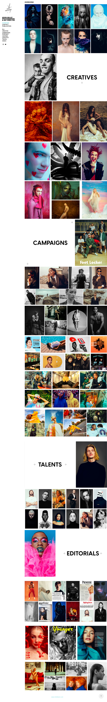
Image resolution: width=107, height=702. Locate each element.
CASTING (5, 36)
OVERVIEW (5, 23)
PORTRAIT (5, 34)
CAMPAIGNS (6, 33)
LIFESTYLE (5, 37)
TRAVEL (4, 39)
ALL (3, 29)
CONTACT (5, 24)
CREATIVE (5, 31)
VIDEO (4, 41)
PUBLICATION (6, 26)
